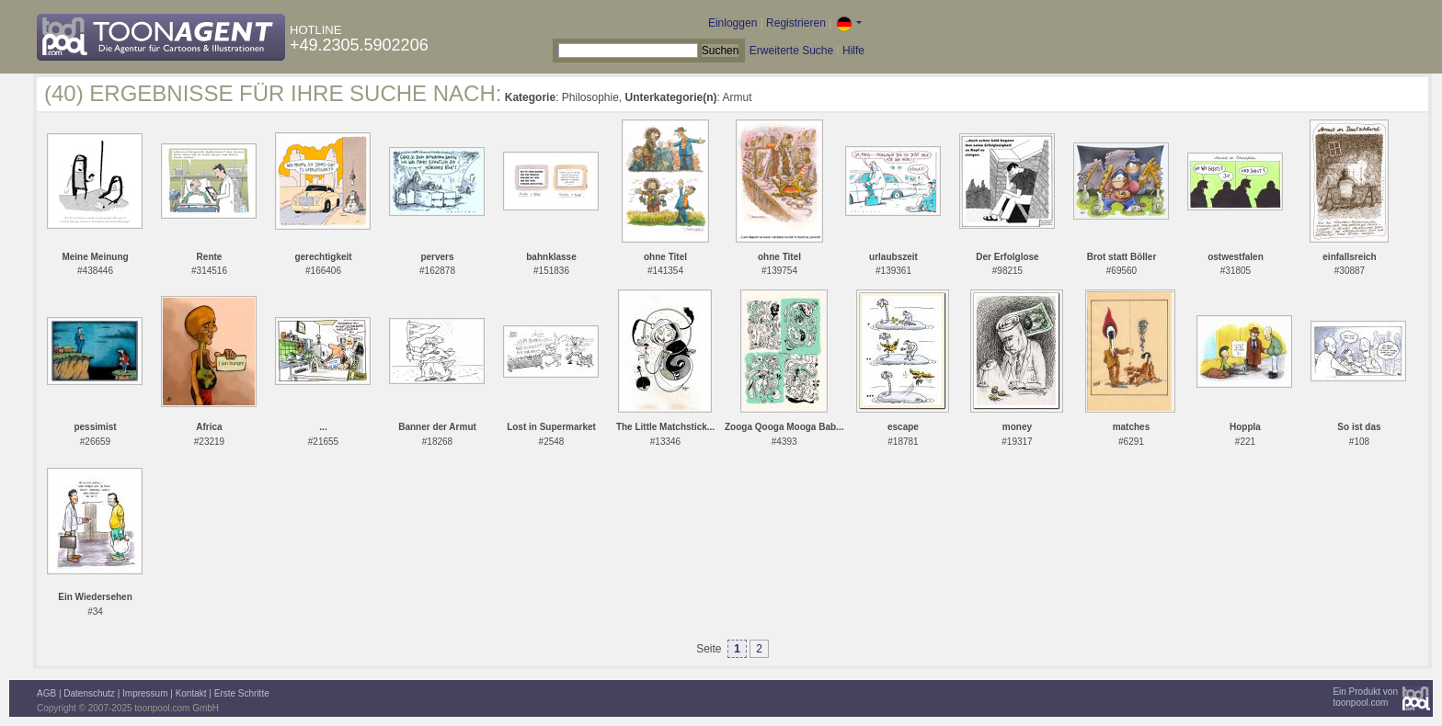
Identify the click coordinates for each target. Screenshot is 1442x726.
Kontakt (191, 693)
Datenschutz (89, 693)
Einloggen (732, 23)
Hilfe (853, 50)
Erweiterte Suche (791, 50)
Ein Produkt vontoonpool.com (1365, 697)
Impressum (144, 693)
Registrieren (796, 23)
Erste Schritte (241, 693)
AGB (46, 693)
